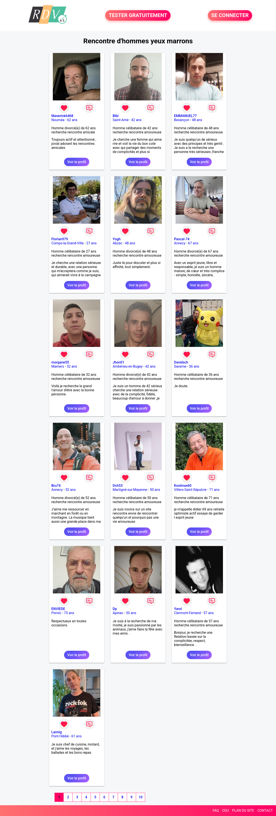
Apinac (118, 613)
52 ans (70, 490)
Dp (115, 609)
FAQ (216, 810)
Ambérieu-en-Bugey (128, 366)
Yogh (117, 239)
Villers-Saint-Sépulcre (190, 490)
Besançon (181, 120)
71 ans (214, 490)
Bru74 (56, 486)
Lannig (56, 732)
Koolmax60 (182, 486)
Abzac (117, 243)
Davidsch (181, 362)
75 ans (69, 613)
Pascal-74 (182, 239)
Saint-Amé (121, 120)
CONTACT (265, 810)
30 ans (131, 613)
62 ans (72, 120)
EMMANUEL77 (185, 116)
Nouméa (57, 120)
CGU (225, 810)
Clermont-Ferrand (187, 613)
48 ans (197, 120)
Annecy (179, 243)
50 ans (155, 490)
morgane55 (60, 362)
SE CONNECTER (230, 15)
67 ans (193, 243)
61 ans (76, 736)
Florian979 (59, 239)
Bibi (116, 116)
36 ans (194, 366)
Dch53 (118, 486)
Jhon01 (118, 362)
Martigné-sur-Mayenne (130, 490)
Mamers (57, 366)
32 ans (72, 366)
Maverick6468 (62, 116)
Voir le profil (76, 162)
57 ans (208, 613)
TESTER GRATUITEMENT (138, 15)
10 (141, 797)
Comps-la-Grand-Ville (67, 243)
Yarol (178, 609)
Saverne (180, 366)
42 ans (136, 120)
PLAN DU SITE (243, 810)
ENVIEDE (58, 609)
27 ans (91, 243)
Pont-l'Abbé (60, 736)
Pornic (56, 613)
